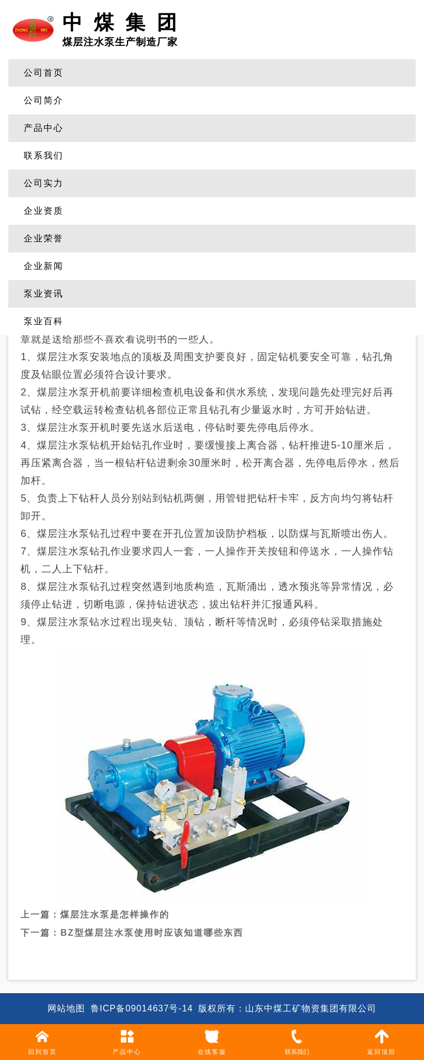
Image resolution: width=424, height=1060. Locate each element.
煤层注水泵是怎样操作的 (114, 905)
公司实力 (43, 183)
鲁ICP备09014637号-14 (142, 1008)
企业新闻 (43, 266)
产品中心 (43, 128)
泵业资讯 (43, 293)
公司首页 (43, 72)
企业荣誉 (43, 238)
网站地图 (66, 1008)
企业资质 (43, 210)
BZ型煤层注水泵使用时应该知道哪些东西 (151, 924)
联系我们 (43, 155)
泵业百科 (43, 321)
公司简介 (43, 100)
